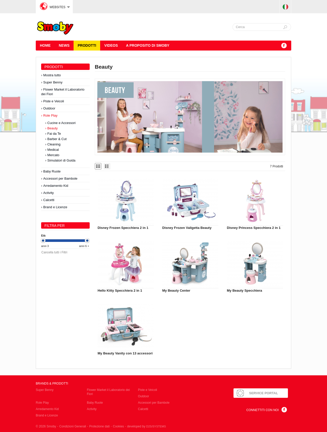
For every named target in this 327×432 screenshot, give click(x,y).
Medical (53, 150)
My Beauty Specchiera (244, 290)
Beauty (52, 128)
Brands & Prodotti (52, 383)
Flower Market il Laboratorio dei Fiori (62, 92)
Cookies (118, 426)
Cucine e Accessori (61, 123)
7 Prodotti (276, 166)
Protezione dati (99, 426)
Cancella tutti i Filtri (54, 252)
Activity (48, 193)
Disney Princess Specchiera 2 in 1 (254, 228)
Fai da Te (54, 133)
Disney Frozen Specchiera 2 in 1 (123, 228)
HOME (45, 45)
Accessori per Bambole (60, 178)
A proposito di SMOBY (147, 45)
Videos (111, 45)
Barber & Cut (56, 139)
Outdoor (49, 108)
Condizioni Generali (72, 426)
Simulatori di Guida (61, 160)
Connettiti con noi (262, 410)
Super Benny (52, 82)
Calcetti (48, 200)
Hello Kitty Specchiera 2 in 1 (120, 290)
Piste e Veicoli (53, 101)
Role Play (50, 115)
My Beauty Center (176, 290)
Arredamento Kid (55, 186)
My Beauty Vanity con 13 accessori (125, 353)
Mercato (53, 155)
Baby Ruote (52, 171)
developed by (146, 426)
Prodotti (87, 45)
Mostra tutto (52, 75)
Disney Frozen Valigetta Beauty (187, 228)
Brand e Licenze (55, 207)
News (64, 45)
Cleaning (53, 144)
